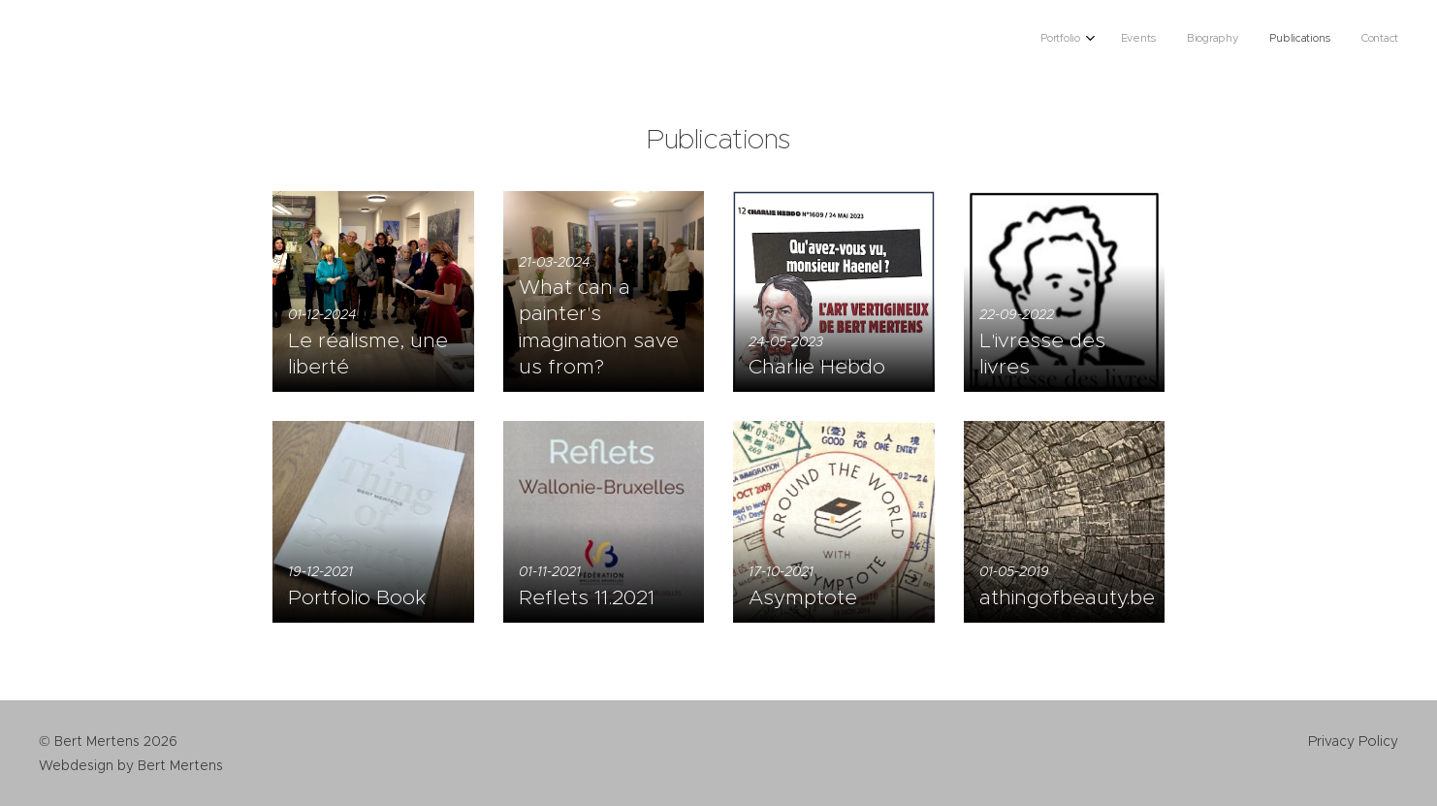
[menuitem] (1275, 40)
